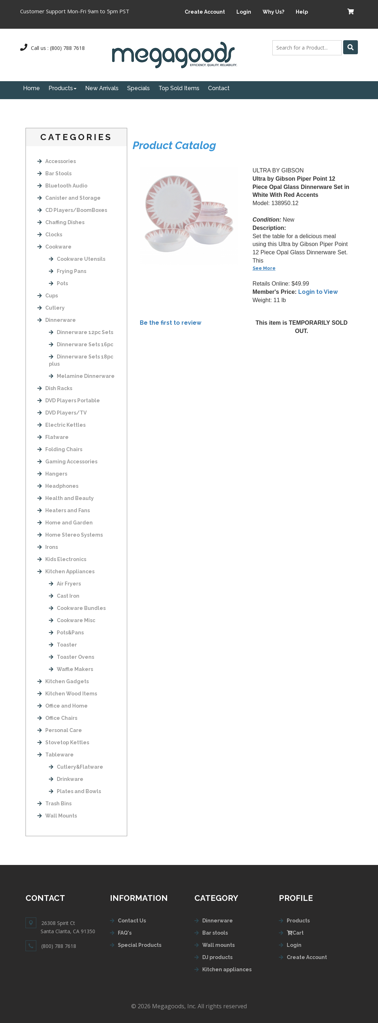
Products (63, 88)
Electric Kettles (61, 425)
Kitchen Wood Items (67, 693)
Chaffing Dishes (60, 222)
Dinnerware (56, 320)
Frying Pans (67, 271)
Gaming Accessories (67, 461)
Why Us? (273, 12)
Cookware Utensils (77, 259)
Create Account (205, 12)
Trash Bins (54, 803)
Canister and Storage (69, 198)
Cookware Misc (72, 620)
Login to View (318, 291)
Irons (47, 547)
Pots (58, 283)
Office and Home (62, 706)
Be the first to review (170, 322)
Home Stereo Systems (70, 535)
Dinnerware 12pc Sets (81, 332)
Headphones (57, 486)
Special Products (139, 945)
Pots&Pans (66, 632)
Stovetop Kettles (63, 742)
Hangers (52, 474)
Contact (219, 88)
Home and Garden (65, 523)
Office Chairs (57, 718)
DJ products (217, 957)
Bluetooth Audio (62, 186)
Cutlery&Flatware (76, 767)
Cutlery (51, 308)
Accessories (56, 161)
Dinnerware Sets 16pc (81, 344)
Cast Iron (64, 596)
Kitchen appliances (227, 969)
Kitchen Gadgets (63, 681)
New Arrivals (102, 88)
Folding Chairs (59, 449)
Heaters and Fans (63, 510)
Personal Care (59, 730)
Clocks (49, 234)
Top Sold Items (178, 88)
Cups (47, 295)
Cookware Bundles (77, 608)
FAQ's (125, 933)
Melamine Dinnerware (82, 376)
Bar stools (215, 933)
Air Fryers (65, 584)
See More (264, 268)
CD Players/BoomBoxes (72, 210)
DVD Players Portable (68, 400)
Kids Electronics (61, 559)
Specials (138, 88)
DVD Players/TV (62, 413)
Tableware (55, 755)
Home (31, 88)
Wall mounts (218, 945)
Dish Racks (54, 388)
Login (243, 12)
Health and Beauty (65, 498)
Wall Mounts (57, 816)
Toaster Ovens (71, 657)
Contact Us (132, 921)
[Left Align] (350, 47)
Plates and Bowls (75, 791)
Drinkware (66, 779)
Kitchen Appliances (65, 571)
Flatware (53, 437)
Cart (295, 933)
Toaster (63, 645)
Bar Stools (54, 173)
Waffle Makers (71, 669)
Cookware (54, 247)
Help (302, 12)
